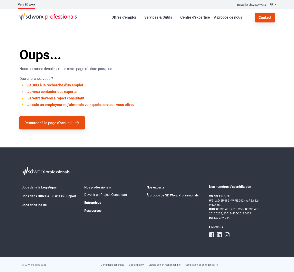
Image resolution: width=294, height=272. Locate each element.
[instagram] (227, 234)
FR (271, 4)
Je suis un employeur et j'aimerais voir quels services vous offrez (81, 105)
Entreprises (92, 203)
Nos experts (155, 187)
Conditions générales (112, 264)
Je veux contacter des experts (52, 91)
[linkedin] (219, 234)
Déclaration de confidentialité (201, 264)
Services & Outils (158, 17)
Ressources (92, 211)
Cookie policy (136, 264)
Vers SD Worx (26, 4)
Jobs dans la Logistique (39, 187)
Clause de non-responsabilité (164, 264)
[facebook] (211, 234)
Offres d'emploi (123, 17)
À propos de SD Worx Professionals (173, 195)
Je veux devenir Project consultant (55, 98)
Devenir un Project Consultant (105, 195)
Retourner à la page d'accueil (48, 123)
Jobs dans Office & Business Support (49, 196)
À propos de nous (228, 17)
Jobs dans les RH (34, 205)
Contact (264, 17)
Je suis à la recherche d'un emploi (55, 85)
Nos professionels (97, 187)
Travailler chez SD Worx (251, 4)
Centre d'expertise (195, 17)
